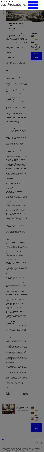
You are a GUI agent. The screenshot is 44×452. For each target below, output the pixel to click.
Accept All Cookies (33, 6)
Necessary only (32, 3)
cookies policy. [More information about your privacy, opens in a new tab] (4, 5)
